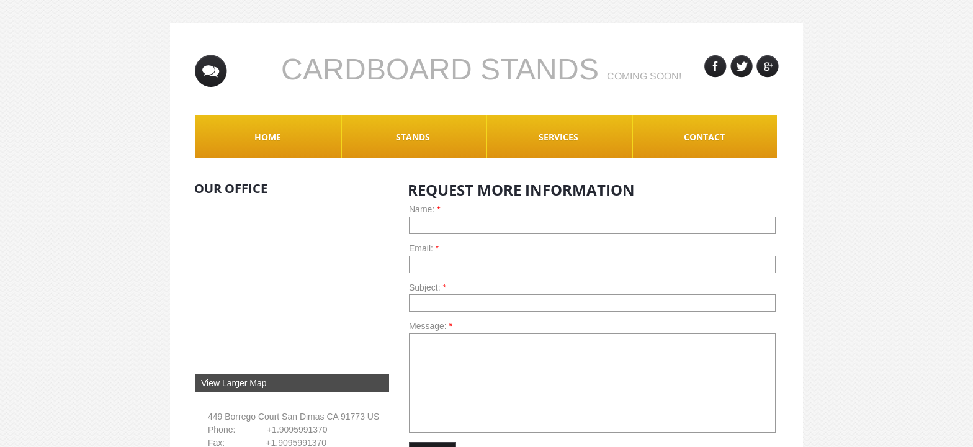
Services (558, 137)
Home (267, 137)
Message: (430, 326)
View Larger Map (234, 383)
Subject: (427, 287)
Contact (704, 137)
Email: (424, 248)
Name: (425, 209)
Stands (413, 137)
